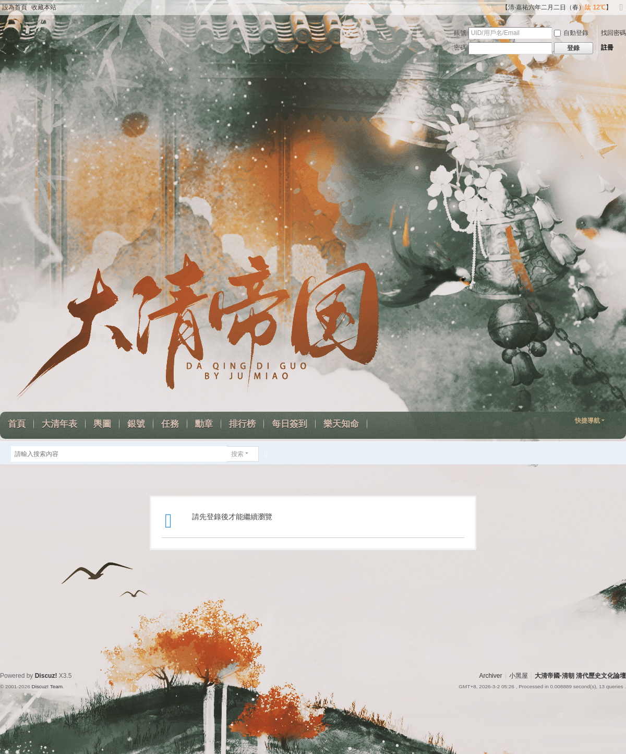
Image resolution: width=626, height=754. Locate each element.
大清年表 (59, 424)
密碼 (460, 47)
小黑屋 (518, 675)
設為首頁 (14, 7)
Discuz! (46, 675)
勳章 (204, 424)
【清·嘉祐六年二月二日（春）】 (557, 7)
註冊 (607, 47)
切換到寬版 (621, 11)
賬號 (460, 33)
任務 (170, 424)
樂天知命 (341, 424)
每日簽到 (289, 424)
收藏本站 (43, 7)
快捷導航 (587, 420)
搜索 (237, 454)
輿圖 (102, 424)
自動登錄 (571, 33)
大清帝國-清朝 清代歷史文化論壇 (580, 675)
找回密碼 (613, 33)
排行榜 (242, 424)
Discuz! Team (47, 686)
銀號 (136, 424)
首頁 (17, 424)
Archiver (490, 675)
